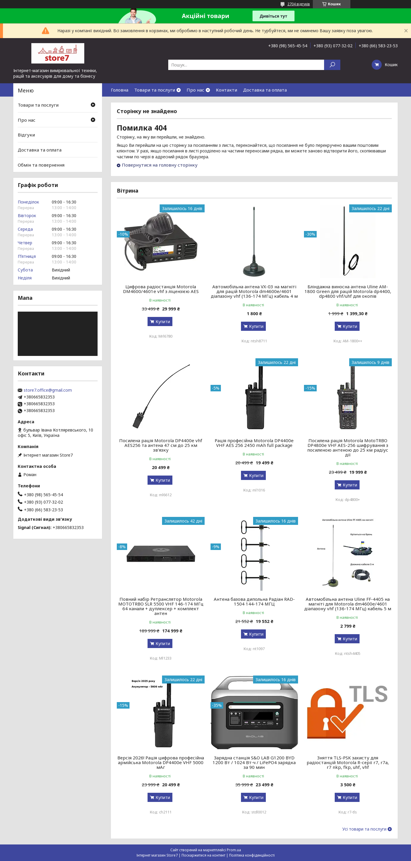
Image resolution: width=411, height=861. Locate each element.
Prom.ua (234, 849)
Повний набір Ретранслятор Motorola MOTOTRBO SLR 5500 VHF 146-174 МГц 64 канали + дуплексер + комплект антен (160, 606)
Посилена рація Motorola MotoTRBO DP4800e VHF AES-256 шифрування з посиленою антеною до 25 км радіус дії (347, 447)
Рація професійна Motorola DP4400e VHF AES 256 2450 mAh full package (254, 442)
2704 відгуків (298, 3)
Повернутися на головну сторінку (160, 165)
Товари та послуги (154, 90)
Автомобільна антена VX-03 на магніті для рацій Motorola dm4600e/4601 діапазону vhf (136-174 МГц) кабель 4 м (254, 291)
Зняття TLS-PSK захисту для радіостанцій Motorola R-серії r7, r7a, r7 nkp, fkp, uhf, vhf (348, 762)
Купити (163, 321)
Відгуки (26, 135)
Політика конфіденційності (252, 855)
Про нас (195, 90)
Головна (119, 90)
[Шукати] (332, 65)
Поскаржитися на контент (203, 855)
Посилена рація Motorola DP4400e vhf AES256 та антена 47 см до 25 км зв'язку (160, 445)
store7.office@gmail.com (48, 390)
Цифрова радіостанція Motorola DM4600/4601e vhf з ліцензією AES (161, 289)
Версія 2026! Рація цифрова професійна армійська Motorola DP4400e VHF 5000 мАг (160, 762)
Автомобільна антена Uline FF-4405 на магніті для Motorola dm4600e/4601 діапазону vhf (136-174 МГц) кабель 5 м (347, 604)
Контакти (226, 90)
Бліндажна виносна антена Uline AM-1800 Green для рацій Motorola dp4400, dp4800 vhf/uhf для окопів (348, 291)
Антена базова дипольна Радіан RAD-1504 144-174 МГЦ (254, 601)
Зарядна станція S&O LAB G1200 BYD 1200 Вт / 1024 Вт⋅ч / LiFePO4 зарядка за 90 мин (254, 762)
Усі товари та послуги (364, 829)
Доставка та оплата (265, 90)
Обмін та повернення (41, 164)
